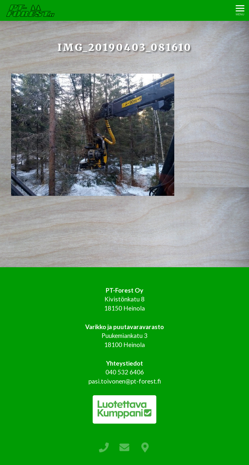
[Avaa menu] (240, 11)
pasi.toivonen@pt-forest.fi (124, 381)
